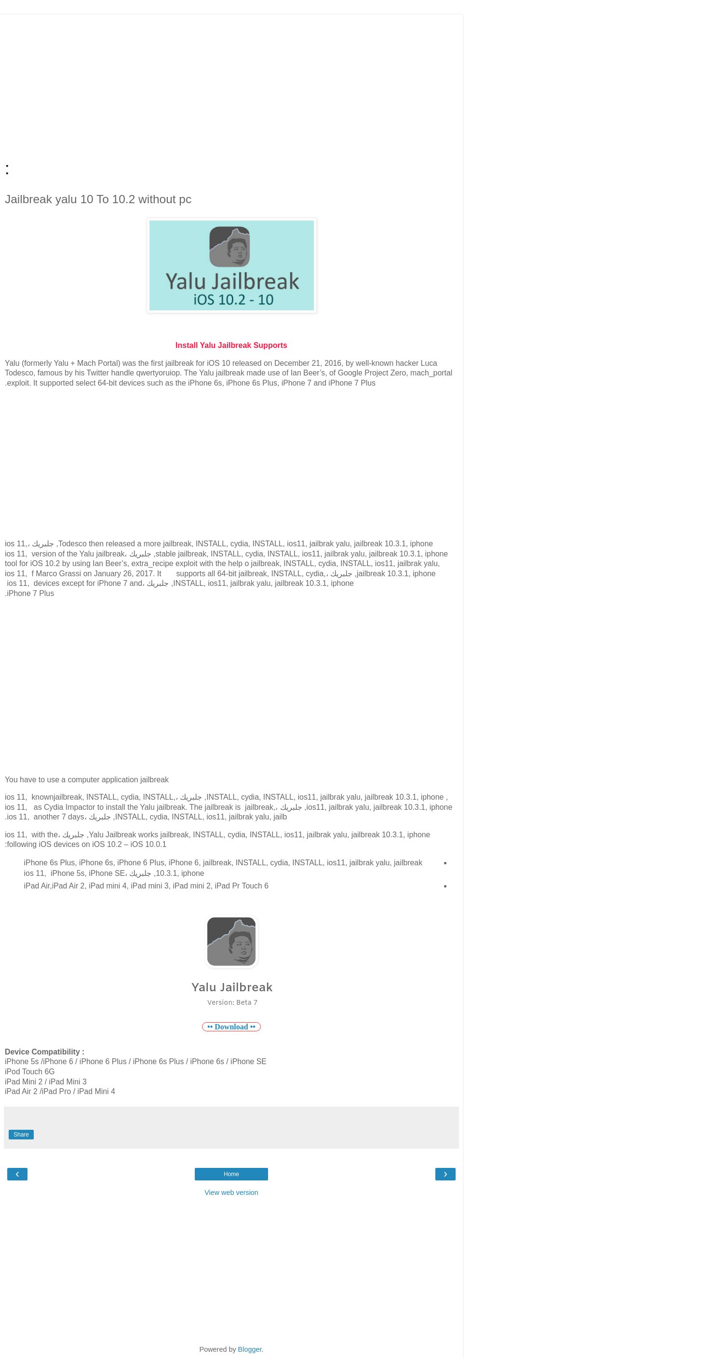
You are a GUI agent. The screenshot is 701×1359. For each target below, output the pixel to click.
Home (231, 1174)
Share (21, 1134)
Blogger (250, 1349)
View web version (231, 1192)
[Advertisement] (231, 82)
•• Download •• (231, 1027)
